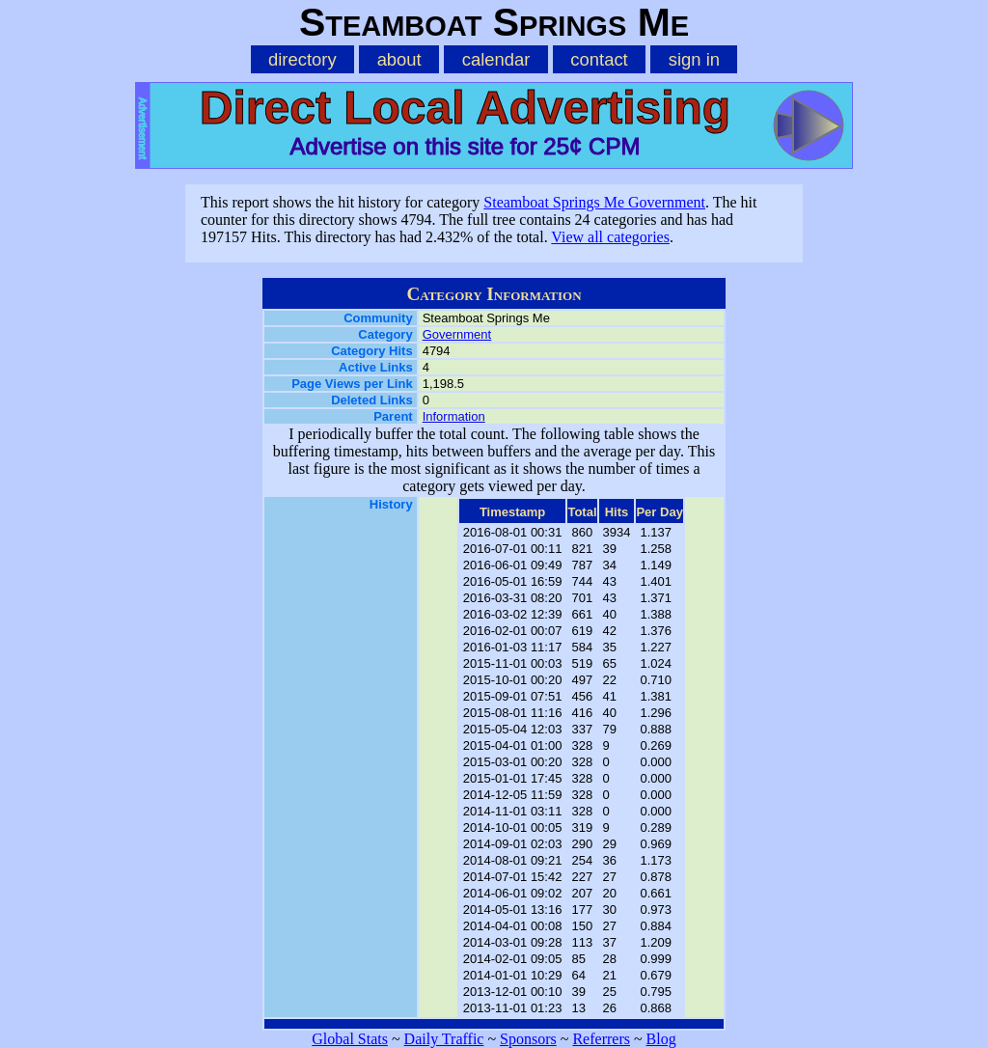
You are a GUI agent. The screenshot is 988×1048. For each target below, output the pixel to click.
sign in (694, 59)
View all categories (610, 237)
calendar (496, 59)
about (399, 59)
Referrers (601, 1039)
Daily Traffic (444, 1039)
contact (598, 59)
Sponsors (528, 1039)
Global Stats (350, 1039)
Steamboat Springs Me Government (594, 202)
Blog (661, 1039)
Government (457, 334)
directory (302, 59)
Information (454, 416)
